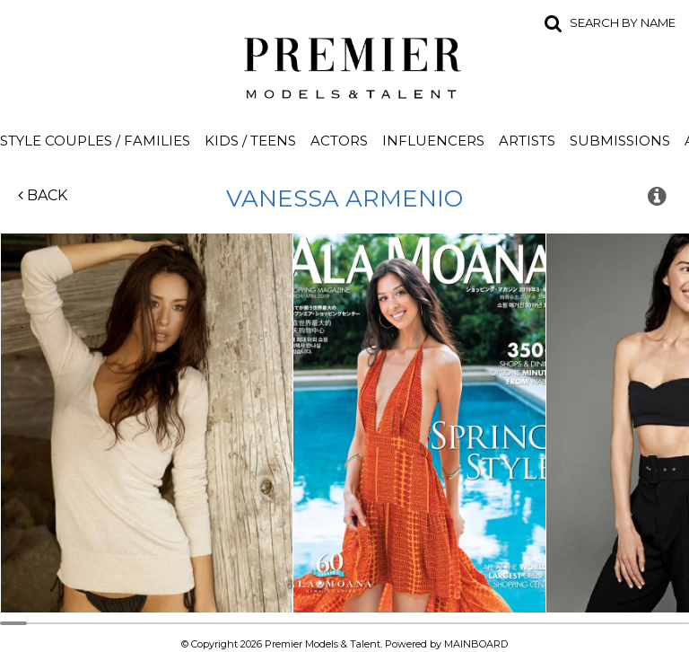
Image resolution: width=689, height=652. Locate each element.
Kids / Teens (250, 140)
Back (42, 195)
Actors (339, 140)
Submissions (620, 140)
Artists (527, 140)
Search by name (623, 22)
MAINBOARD (476, 644)
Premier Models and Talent (344, 65)
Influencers (433, 140)
